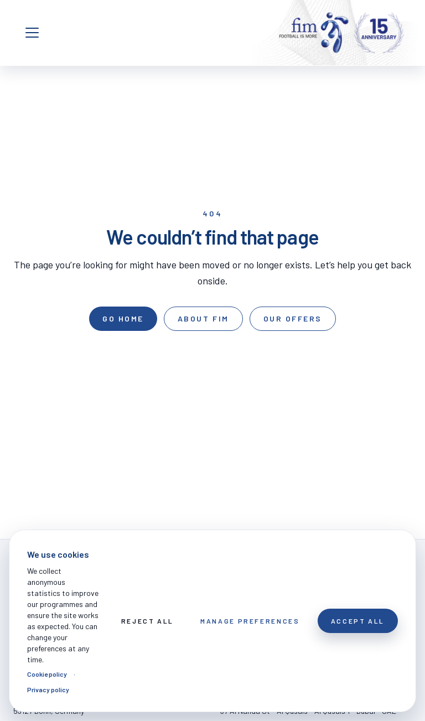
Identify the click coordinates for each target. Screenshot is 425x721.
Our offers (292, 318)
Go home (123, 318)
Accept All (358, 621)
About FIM (203, 318)
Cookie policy (47, 674)
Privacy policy (48, 689)
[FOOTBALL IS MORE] (341, 32)
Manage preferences (250, 621)
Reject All (147, 621)
